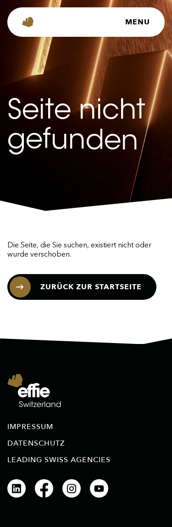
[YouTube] (99, 488)
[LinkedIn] (16, 488)
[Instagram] (71, 488)
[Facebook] (44, 488)
